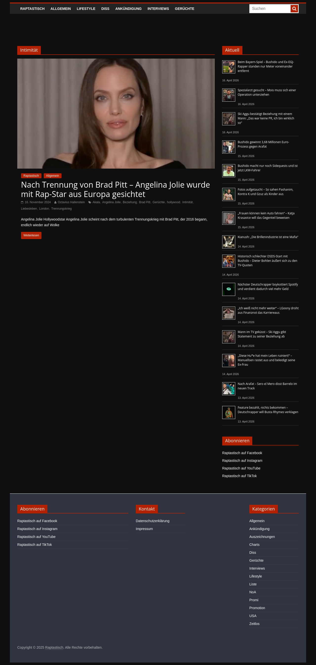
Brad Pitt (144, 202)
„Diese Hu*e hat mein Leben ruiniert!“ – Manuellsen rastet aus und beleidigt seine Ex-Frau (266, 360)
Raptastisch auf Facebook (242, 453)
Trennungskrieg (61, 208)
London (44, 208)
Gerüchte (185, 9)
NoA (252, 592)
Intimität (187, 202)
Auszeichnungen (262, 537)
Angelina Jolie (111, 202)
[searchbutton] (294, 8)
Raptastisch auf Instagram (242, 461)
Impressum (144, 529)
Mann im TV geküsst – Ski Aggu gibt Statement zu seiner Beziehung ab (262, 334)
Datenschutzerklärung (152, 521)
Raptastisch (32, 9)
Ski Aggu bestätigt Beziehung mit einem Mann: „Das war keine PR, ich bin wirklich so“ (266, 118)
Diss (105, 9)
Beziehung (130, 202)
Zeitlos (254, 624)
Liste (253, 584)
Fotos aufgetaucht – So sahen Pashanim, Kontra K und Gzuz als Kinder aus (265, 191)
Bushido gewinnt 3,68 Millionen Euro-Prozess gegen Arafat (263, 144)
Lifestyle (86, 9)
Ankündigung (128, 9)
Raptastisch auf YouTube (241, 468)
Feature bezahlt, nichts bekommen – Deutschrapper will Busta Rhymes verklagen (268, 409)
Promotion (257, 608)
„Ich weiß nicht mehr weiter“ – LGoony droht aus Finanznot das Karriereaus (268, 310)
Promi (253, 600)
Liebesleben (29, 208)
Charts (254, 545)
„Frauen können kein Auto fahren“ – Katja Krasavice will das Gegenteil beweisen (266, 215)
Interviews (158, 9)
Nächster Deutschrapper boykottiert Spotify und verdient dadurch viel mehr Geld (268, 286)
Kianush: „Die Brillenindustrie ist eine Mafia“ (268, 237)
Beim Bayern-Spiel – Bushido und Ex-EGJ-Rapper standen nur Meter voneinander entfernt (266, 66)
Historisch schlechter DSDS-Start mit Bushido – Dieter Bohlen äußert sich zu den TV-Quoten (267, 260)
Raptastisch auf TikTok (239, 476)
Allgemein (61, 9)
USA (253, 616)
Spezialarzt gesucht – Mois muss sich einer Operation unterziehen (267, 92)
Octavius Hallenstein (71, 202)
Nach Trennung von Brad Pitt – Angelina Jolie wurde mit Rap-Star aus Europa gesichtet (115, 189)
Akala (96, 202)
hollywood (173, 202)
